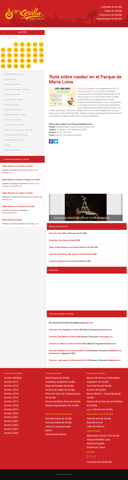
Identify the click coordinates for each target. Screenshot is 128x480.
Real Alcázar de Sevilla (57, 377)
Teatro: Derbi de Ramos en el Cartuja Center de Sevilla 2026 (73, 247)
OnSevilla (81, 89)
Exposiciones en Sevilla (109, 18)
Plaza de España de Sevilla (59, 385)
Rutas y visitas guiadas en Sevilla (17, 130)
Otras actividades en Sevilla (15, 135)
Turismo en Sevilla (103, 409)
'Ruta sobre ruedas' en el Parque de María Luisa (85, 79)
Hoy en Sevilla (9, 79)
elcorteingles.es (35, 197)
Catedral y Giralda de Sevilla (60, 381)
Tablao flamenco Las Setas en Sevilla (17, 193)
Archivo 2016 (11, 397)
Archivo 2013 (11, 385)
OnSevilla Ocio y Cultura (13, 74)
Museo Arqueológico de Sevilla (61, 405)
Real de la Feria (95, 422)
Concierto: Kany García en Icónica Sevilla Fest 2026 (70, 261)
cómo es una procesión (58, 426)
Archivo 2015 (11, 393)
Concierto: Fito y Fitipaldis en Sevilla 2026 (66, 330)
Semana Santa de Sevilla (58, 418)
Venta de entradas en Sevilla (15, 89)
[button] (50, 207)
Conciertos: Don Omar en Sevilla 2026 (64, 240)
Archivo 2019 (11, 409)
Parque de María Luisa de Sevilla (91, 91)
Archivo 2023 (11, 425)
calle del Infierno (95, 426)
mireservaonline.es (9, 213)
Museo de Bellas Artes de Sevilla (62, 401)
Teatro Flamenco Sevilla (12, 220)
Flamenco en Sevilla (12, 120)
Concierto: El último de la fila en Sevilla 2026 (67, 344)
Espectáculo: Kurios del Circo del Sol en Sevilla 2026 (82, 217)
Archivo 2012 (11, 381)
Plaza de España (95, 443)
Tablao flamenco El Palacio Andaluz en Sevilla (21, 180)
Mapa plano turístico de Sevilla (103, 435)
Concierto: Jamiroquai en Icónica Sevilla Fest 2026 (70, 360)
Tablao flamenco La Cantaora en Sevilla (18, 206)
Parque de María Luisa (98, 439)
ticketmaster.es (105, 330)
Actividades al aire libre (13, 140)
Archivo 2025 (11, 433)
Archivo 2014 (11, 389)
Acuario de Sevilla (96, 389)
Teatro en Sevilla (113, 10)
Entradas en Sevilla (112, 6)
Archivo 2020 (11, 413)
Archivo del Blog (12, 377)
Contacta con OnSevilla (99, 461)
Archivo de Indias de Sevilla (60, 389)
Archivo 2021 (11, 417)
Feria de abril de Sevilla (99, 418)
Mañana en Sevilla (11, 84)
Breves (6, 145)
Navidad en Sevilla (11, 94)
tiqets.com (33, 170)
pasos (48, 430)
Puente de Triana (96, 447)
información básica (55, 434)
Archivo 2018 (11, 405)
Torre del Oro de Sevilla (99, 385)
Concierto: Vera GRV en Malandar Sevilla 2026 (68, 233)
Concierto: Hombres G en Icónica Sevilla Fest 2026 (70, 350)
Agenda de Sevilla (11, 150)
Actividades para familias (14, 115)
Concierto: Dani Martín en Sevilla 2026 (64, 337)
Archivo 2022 (11, 421)
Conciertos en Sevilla (110, 14)
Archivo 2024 (11, 429)
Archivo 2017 (11, 401)
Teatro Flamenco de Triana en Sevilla (17, 166)
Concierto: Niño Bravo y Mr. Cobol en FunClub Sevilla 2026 (73, 254)
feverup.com (7, 173)
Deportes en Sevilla (11, 110)
